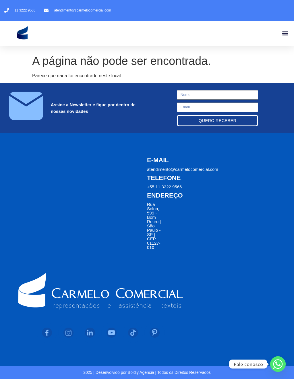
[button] (285, 33)
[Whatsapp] (278, 364)
